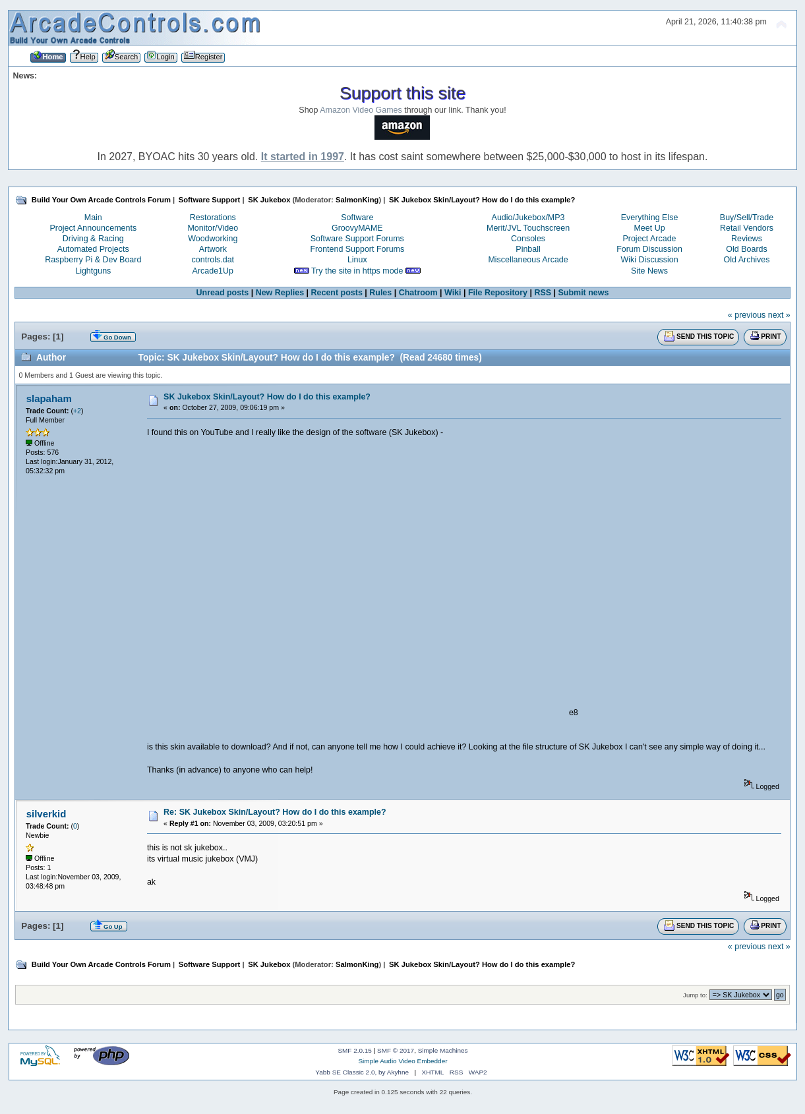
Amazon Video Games (361, 110)
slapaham (49, 398)
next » (779, 315)
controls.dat (213, 259)
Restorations (213, 217)
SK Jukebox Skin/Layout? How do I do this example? (267, 396)
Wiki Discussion (649, 259)
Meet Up (649, 228)
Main (93, 217)
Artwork (213, 249)
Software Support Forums (357, 238)
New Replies (280, 292)
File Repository (497, 292)
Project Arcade (649, 238)
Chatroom (418, 292)
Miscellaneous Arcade (528, 259)
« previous (747, 315)
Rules (380, 292)
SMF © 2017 (395, 1050)
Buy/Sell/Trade (746, 217)
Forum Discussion (649, 249)
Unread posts (222, 292)
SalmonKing (357, 200)
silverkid (46, 813)
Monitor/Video (212, 228)
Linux (357, 259)
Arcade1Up (213, 271)
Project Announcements (92, 228)
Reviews (746, 238)
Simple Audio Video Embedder (402, 1061)
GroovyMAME (357, 228)
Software (357, 217)
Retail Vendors (746, 228)
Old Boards (746, 249)
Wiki (453, 292)
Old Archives (747, 259)
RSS (542, 292)
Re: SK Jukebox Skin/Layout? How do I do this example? (275, 812)
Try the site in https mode (357, 271)
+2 (77, 411)
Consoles (528, 238)
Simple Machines (443, 1050)
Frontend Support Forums (357, 249)
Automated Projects (93, 249)
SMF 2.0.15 (355, 1050)
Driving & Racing (93, 238)
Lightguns (93, 271)
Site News (649, 271)
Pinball (528, 249)
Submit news (583, 292)
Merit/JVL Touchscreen (528, 228)
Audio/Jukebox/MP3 (528, 217)
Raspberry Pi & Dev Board (93, 259)
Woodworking (212, 238)
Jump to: (695, 995)
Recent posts (337, 292)
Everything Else (649, 217)
